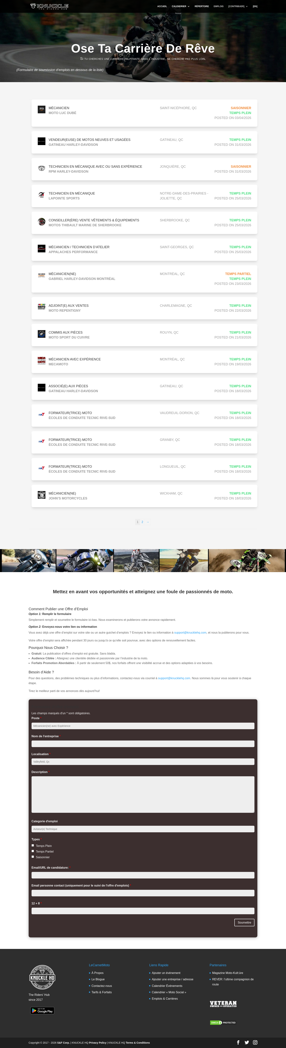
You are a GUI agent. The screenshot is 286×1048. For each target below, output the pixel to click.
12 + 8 (37, 903)
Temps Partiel (45, 851)
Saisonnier (43, 857)
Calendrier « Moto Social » (169, 992)
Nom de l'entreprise (46, 736)
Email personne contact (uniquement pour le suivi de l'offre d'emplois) (81, 885)
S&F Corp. (63, 1042)
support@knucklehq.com (190, 632)
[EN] (255, 6)
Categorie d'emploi (45, 821)
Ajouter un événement (166, 972)
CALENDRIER (179, 6)
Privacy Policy (97, 1042)
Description (41, 772)
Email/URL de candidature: (51, 867)
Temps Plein (44, 845)
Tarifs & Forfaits (102, 992)
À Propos (98, 972)
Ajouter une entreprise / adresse (172, 979)
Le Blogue (98, 979)
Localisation (41, 754)
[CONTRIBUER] (236, 6)
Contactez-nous (102, 985)
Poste (36, 718)
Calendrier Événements (167, 985)
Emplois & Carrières (165, 998)
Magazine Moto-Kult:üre (227, 972)
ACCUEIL (162, 6)
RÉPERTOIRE (202, 6)
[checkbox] (33, 845)
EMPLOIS (219, 6)
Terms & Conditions (138, 1042)
